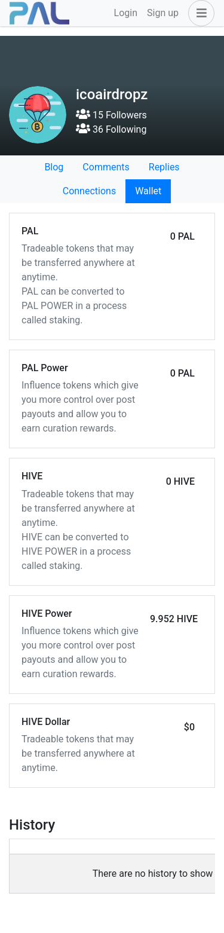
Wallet (148, 191)
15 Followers (111, 115)
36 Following (111, 129)
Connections (89, 191)
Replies (164, 167)
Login (125, 13)
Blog (53, 167)
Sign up (163, 13)
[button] (198, 13)
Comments (105, 167)
